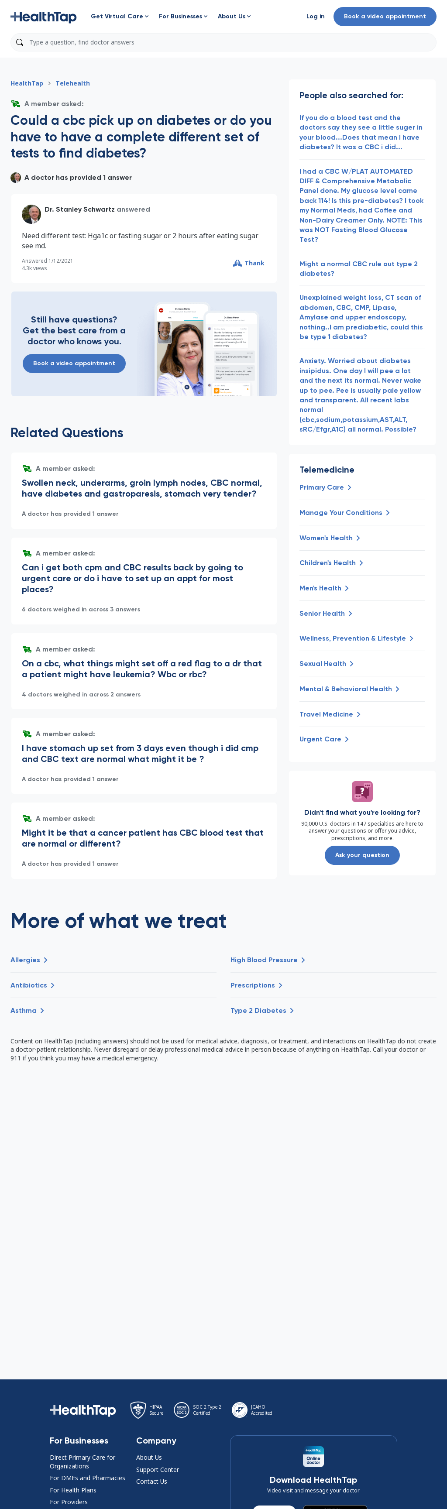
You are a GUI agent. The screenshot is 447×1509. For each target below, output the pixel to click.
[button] (43, 16)
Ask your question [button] (362, 855)
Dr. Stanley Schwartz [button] (80, 209)
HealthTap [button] (26, 83)
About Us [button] (149, 1457)
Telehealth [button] (72, 83)
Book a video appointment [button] (385, 16)
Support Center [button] (157, 1469)
